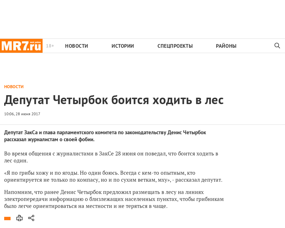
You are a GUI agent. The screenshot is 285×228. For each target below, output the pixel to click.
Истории (123, 46)
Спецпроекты (175, 46)
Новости (76, 46)
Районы (226, 46)
